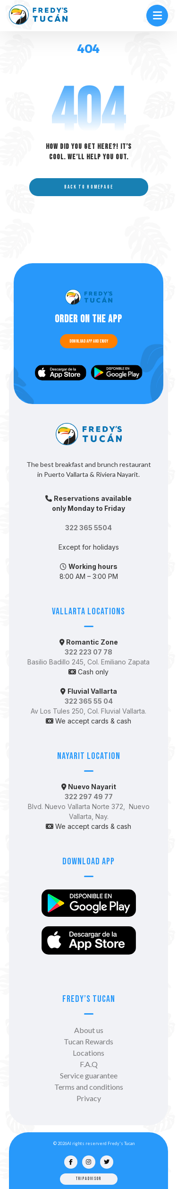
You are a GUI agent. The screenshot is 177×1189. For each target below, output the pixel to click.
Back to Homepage (88, 187)
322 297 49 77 (89, 797)
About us (88, 1029)
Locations (88, 1052)
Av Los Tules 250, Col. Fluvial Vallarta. (88, 711)
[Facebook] (70, 1162)
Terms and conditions (88, 1086)
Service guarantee (89, 1075)
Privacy (88, 1098)
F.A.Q (89, 1064)
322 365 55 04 (89, 701)
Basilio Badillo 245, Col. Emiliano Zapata (88, 662)
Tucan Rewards (88, 1041)
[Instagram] (88, 1162)
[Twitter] (106, 1162)
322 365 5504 (88, 528)
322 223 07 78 (88, 652)
